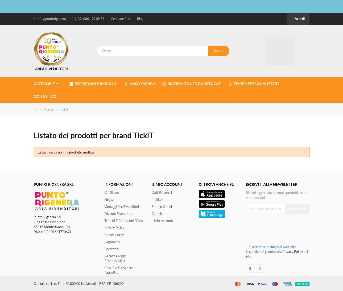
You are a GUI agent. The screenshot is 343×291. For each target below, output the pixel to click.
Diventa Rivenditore (118, 214)
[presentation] (277, 231)
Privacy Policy (114, 228)
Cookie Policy (114, 235)
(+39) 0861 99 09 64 (89, 19)
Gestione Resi (121, 19)
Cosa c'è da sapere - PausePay (119, 270)
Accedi (298, 19)
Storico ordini (162, 207)
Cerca (218, 51)
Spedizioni (111, 249)
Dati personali (162, 192)
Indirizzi (157, 200)
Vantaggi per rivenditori (121, 207)
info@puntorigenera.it (53, 19)
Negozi (109, 200)
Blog (140, 19)
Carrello (157, 214)
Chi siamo (111, 192)
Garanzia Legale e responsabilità (116, 258)
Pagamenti (112, 242)
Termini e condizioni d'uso (123, 221)
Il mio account (162, 221)
